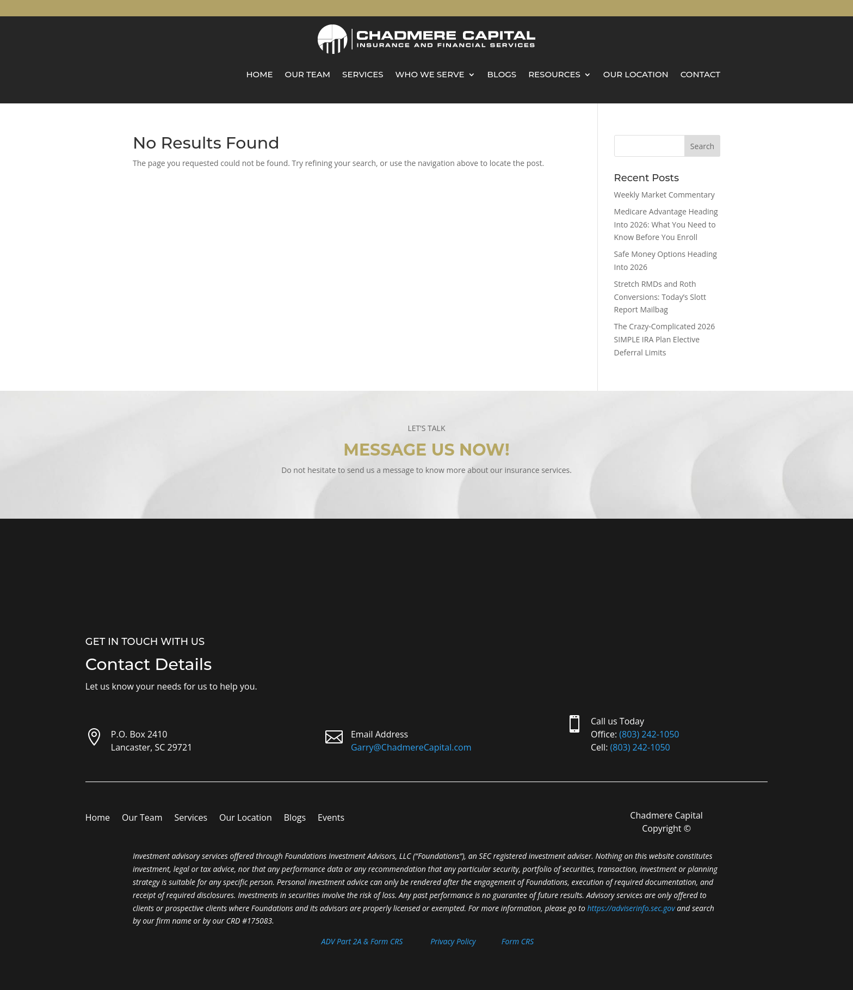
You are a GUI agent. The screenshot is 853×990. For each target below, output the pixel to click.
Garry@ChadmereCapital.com (411, 747)
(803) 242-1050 (649, 734)
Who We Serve (430, 74)
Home (259, 74)
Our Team (308, 74)
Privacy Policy (452, 941)
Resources (554, 74)
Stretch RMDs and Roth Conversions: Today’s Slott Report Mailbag (660, 297)
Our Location (636, 74)
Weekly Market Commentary (664, 194)
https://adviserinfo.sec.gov (631, 908)
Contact (700, 74)
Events (331, 818)
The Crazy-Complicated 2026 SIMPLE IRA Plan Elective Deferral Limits (664, 339)
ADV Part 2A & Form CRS (362, 941)
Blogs (502, 74)
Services (362, 74)
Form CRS (518, 941)
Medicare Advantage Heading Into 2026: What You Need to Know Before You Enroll (666, 224)
